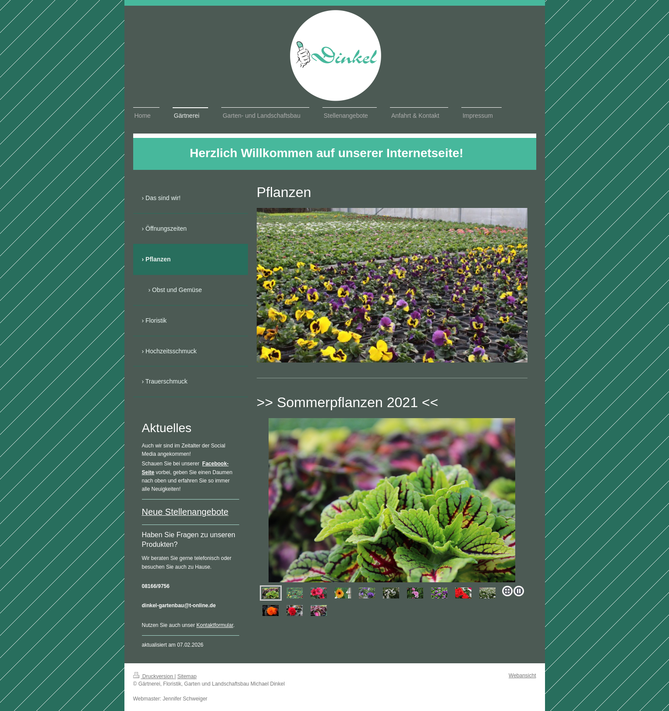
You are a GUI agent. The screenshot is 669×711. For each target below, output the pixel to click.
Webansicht (522, 675)
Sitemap (187, 676)
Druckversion (154, 676)
